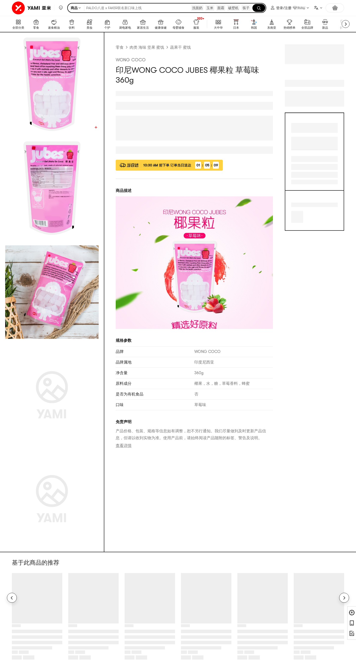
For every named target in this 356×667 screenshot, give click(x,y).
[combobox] (318, 8)
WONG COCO (131, 59)
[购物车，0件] (335, 7)
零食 (120, 47)
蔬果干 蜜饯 (180, 47)
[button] (60, 8)
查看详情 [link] (124, 445)
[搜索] (258, 8)
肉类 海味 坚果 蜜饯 (147, 47)
